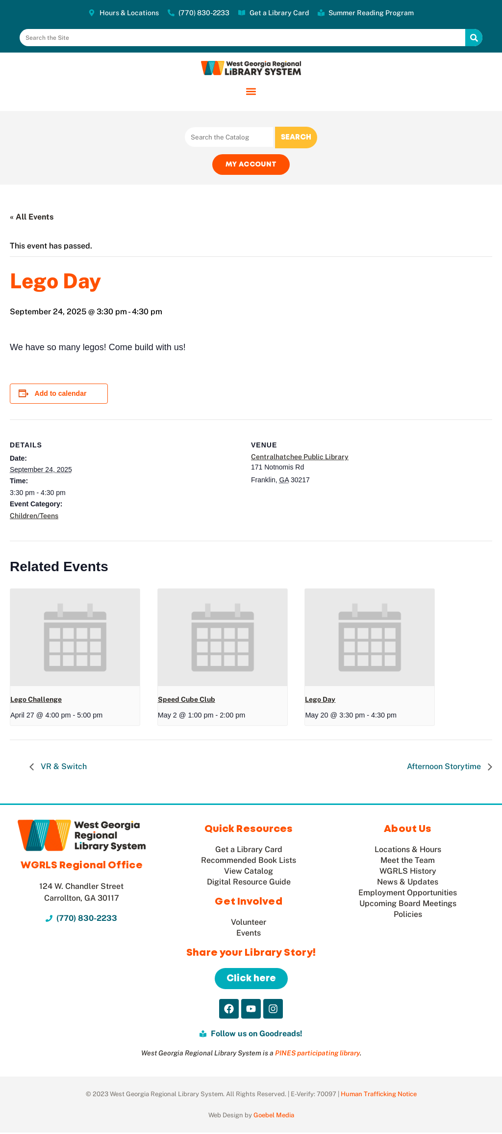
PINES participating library (317, 1054)
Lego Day (320, 700)
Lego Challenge (36, 700)
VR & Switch (63, 768)
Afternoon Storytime (445, 768)
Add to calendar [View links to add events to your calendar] (61, 395)
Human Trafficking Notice (379, 1095)
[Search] (473, 37)
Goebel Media (273, 1116)
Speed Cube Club (186, 700)
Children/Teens (34, 517)
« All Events (31, 218)
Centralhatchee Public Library (300, 458)
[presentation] (75, 638)
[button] (251, 91)
